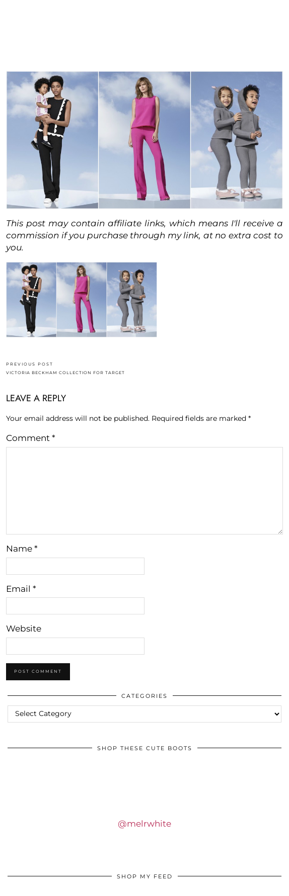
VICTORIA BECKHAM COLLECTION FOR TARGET (65, 368)
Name (22, 549)
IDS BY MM (144, 42)
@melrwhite (144, 824)
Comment (30, 438)
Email (21, 589)
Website (23, 628)
